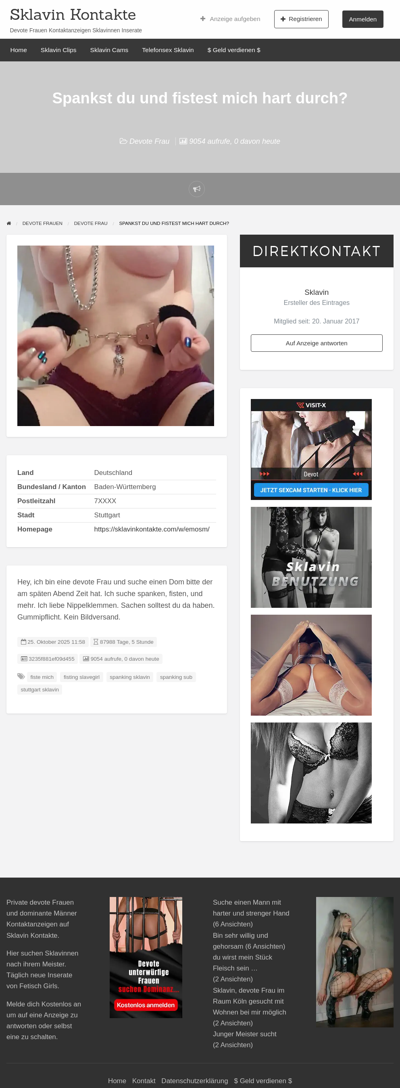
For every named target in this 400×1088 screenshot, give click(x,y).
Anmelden (363, 19)
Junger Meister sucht (245, 1034)
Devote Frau (149, 141)
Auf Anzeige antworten (317, 343)
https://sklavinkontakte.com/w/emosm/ (152, 529)
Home (18, 49)
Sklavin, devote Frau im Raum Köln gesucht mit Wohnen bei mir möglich (249, 1001)
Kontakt (144, 1081)
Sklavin (316, 292)
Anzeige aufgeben (230, 19)
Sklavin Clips (59, 49)
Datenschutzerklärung (194, 1081)
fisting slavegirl (82, 677)
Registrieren (301, 19)
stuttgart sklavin (40, 690)
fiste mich (42, 677)
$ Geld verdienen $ (234, 49)
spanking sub (176, 677)
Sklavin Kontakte (73, 14)
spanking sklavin (130, 677)
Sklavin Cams (109, 49)
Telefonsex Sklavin (168, 49)
